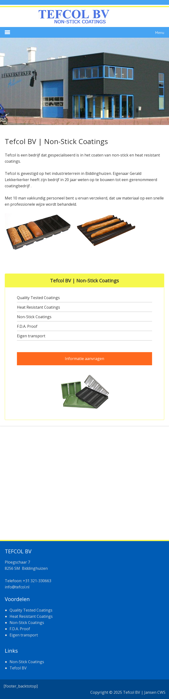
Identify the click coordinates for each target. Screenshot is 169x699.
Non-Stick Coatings (27, 661)
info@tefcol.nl (17, 587)
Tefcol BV (18, 668)
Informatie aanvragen (84, 358)
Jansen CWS (154, 692)
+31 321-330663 (36, 580)
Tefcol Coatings (84, 18)
